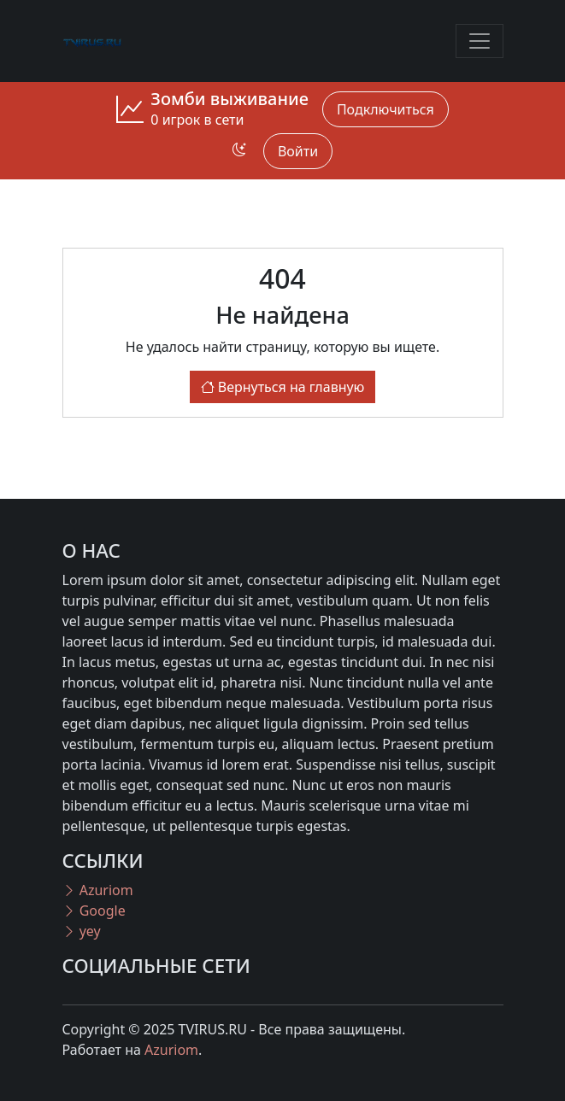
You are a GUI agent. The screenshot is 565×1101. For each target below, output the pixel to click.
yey (81, 931)
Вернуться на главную (283, 387)
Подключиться (385, 109)
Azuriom (97, 890)
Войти (298, 151)
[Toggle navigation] (479, 41)
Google (94, 910)
